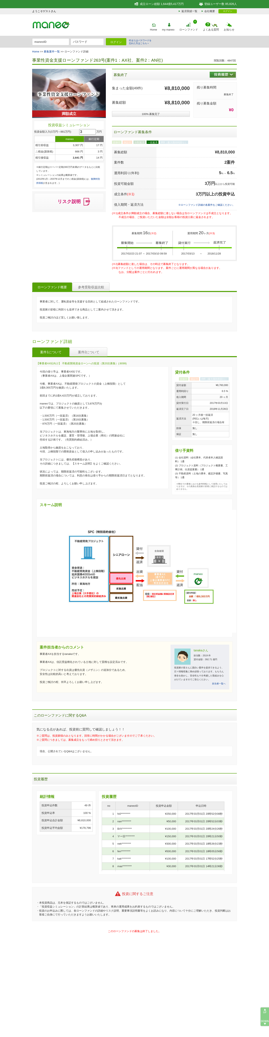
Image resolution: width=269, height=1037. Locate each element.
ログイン (227, 11)
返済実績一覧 (189, 11)
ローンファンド (188, 29)
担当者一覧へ (219, 683)
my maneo (168, 29)
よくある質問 (211, 29)
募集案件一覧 (52, 51)
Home (153, 29)
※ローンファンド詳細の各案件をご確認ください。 (206, 204)
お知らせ (229, 29)
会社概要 (209, 11)
